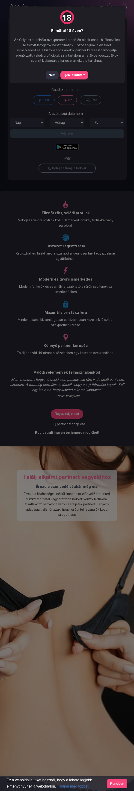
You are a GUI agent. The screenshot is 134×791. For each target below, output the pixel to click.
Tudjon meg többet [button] (73, 786)
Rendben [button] (117, 783)
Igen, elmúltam (74, 75)
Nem (52, 75)
